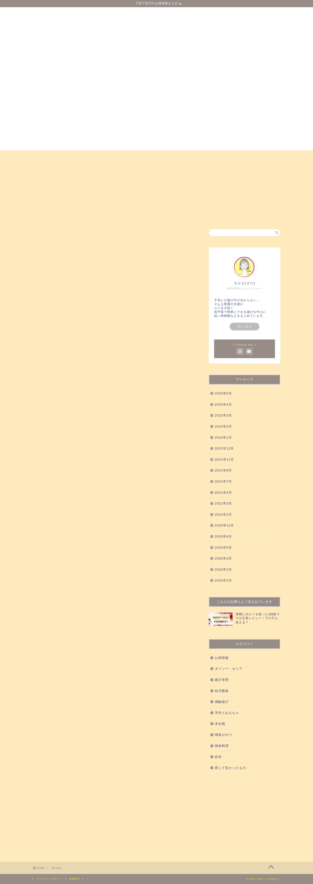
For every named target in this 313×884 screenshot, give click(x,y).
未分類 (220, 723)
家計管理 (222, 680)
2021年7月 (223, 481)
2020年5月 (223, 547)
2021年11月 (224, 459)
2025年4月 (223, 404)
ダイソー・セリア (53, 155)
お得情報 (45, 165)
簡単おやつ (245, 155)
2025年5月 (223, 393)
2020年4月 (223, 558)
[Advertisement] (244, 815)
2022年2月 (223, 426)
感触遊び (111, 155)
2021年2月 (223, 514)
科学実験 (181, 155)
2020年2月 (223, 580)
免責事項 (74, 878)
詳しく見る (244, 326)
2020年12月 (224, 525)
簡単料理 (222, 746)
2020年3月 (223, 569)
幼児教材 (85, 155)
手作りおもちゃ (212, 155)
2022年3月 (223, 415)
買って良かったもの (146, 155)
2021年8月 (223, 470)
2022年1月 (223, 437)
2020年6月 (223, 536)
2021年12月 (224, 448)
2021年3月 (223, 503)
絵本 (269, 155)
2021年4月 (223, 492)
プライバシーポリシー (49, 878)
